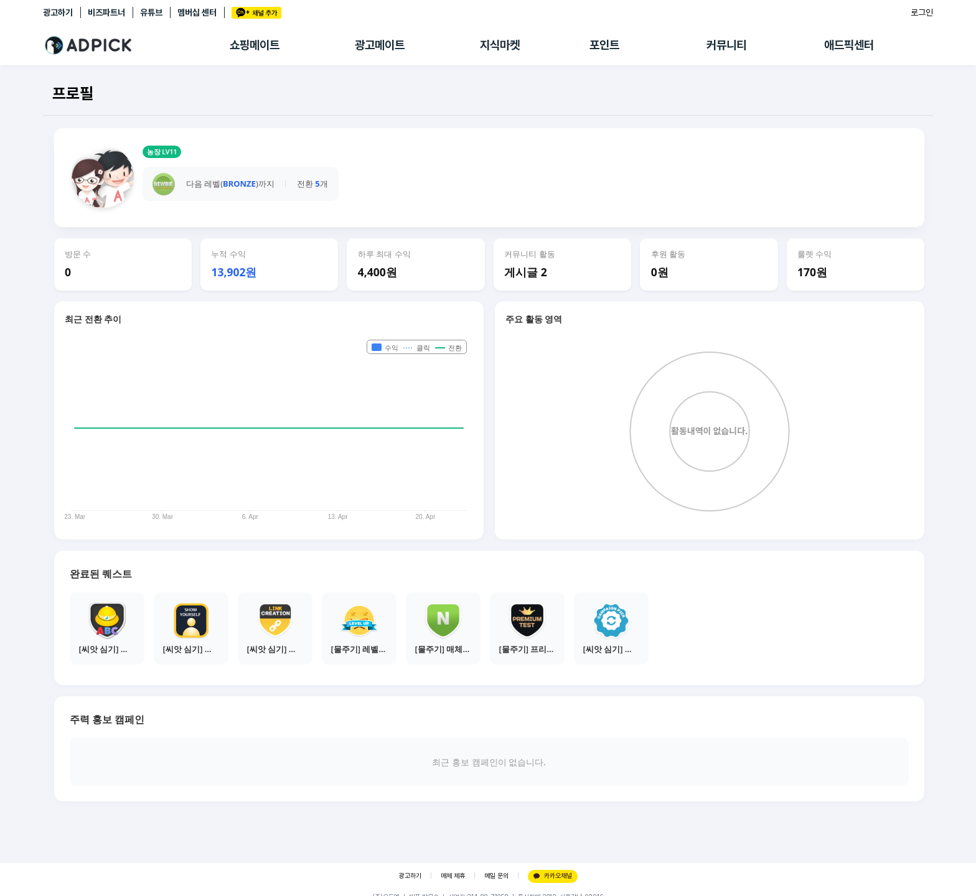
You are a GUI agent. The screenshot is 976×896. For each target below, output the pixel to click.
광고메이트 (380, 45)
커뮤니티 (726, 45)
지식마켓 (500, 45)
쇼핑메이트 (254, 45)
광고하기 (58, 12)
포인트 (604, 45)
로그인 (922, 12)
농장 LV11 (162, 151)
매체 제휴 (453, 876)
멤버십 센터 (197, 12)
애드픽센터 (849, 45)
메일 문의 (496, 876)
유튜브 (151, 12)
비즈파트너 (106, 12)
